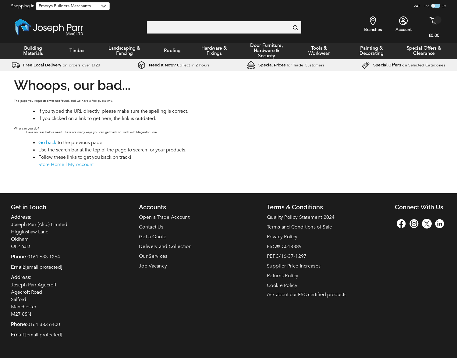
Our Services (153, 256)
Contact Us (151, 227)
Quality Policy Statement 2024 (301, 217)
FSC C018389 (284, 246)
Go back (47, 142)
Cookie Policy (282, 285)
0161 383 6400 (43, 324)
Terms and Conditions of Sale (299, 227)
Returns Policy (282, 275)
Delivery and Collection (165, 246)
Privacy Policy (282, 236)
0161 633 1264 (43, 256)
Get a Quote (152, 236)
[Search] (295, 28)
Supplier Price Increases (294, 266)
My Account (81, 164)
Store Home (51, 164)
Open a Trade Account (164, 217)
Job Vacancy (153, 266)
